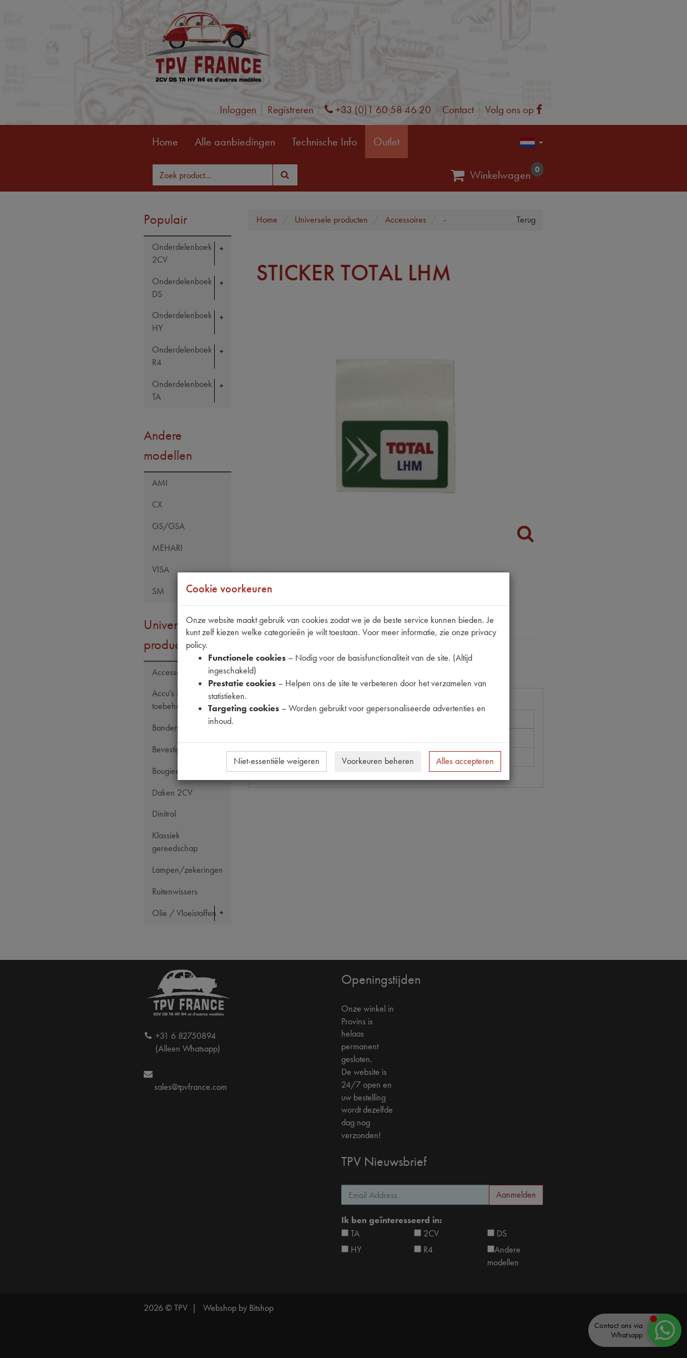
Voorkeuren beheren (378, 761)
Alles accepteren (465, 761)
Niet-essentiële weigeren (277, 761)
